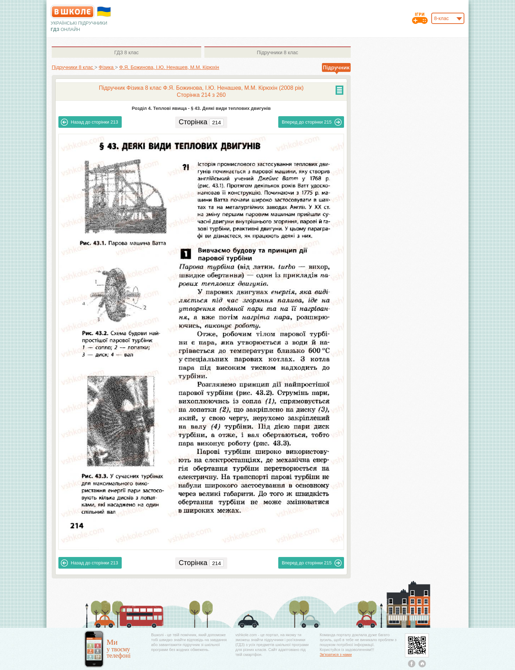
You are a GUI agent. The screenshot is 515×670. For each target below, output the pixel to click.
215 (312, 122)
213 (89, 122)
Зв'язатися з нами (336, 654)
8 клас (126, 52)
